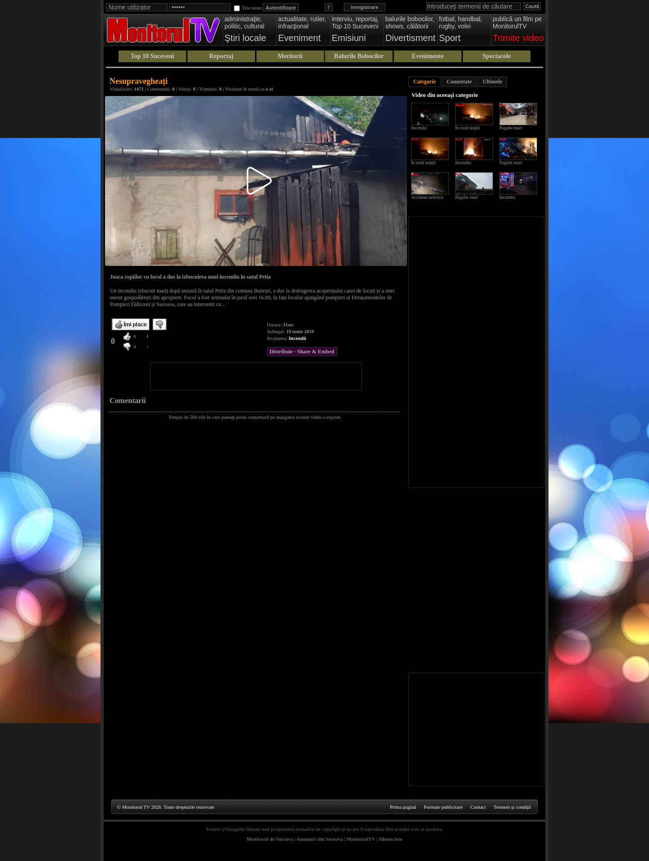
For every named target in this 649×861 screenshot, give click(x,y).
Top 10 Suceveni (152, 56)
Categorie (424, 81)
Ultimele (492, 81)
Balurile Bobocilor (359, 56)
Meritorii (290, 56)
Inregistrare (365, 7)
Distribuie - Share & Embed (302, 351)
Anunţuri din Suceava (320, 839)
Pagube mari (510, 127)
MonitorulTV (361, 839)
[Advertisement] (256, 376)
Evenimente (428, 56)
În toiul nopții (467, 127)
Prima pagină (403, 807)
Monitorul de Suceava (270, 839)
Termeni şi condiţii (512, 807)
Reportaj (221, 56)
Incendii (297, 338)
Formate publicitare (443, 807)
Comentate (459, 81)
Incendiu (419, 127)
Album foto (390, 839)
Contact (478, 807)
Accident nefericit (427, 197)
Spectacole (496, 56)
